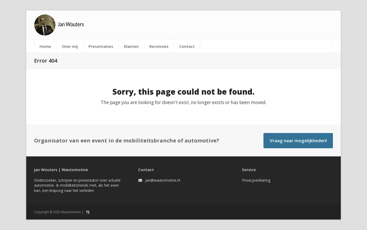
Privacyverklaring (256, 180)
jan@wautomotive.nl (162, 180)
